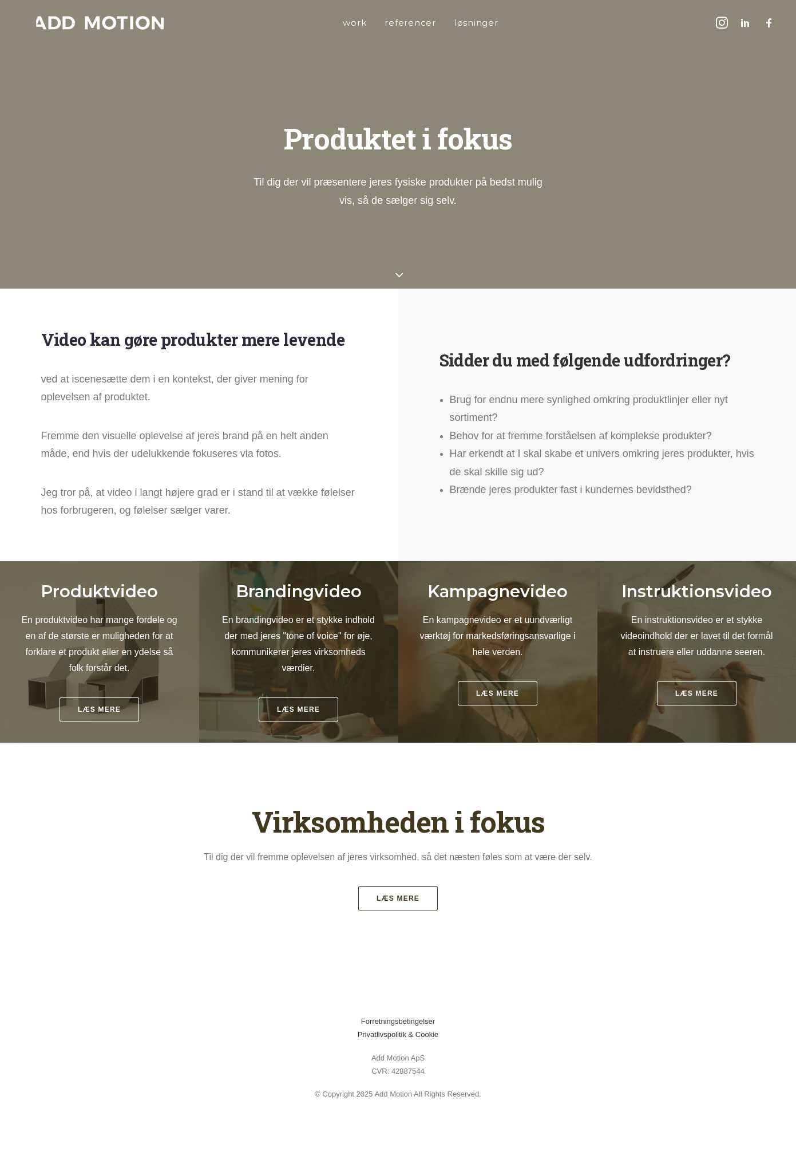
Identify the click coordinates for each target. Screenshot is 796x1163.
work (338, 22)
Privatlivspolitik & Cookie (398, 1034)
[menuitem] (338, 22)
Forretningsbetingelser (398, 1021)
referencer (394, 22)
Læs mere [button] (398, 898)
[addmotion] (84, 22)
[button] (723, 22)
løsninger (460, 22)
